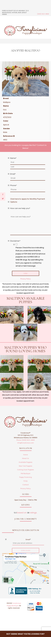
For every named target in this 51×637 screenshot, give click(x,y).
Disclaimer (15, 241)
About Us (25, 458)
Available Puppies (25, 462)
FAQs (26, 481)
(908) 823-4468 (43, 14)
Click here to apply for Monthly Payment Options (27, 200)
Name (13, 158)
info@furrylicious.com (25, 443)
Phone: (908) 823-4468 (25, 440)
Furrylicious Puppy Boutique (14, 604)
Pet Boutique (25, 473)
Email (13, 174)
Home (25, 455)
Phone (13, 185)
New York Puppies (25, 466)
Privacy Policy (25, 279)
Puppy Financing (25, 477)
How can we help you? (20, 208)
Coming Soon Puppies (25, 470)
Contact (25, 485)
